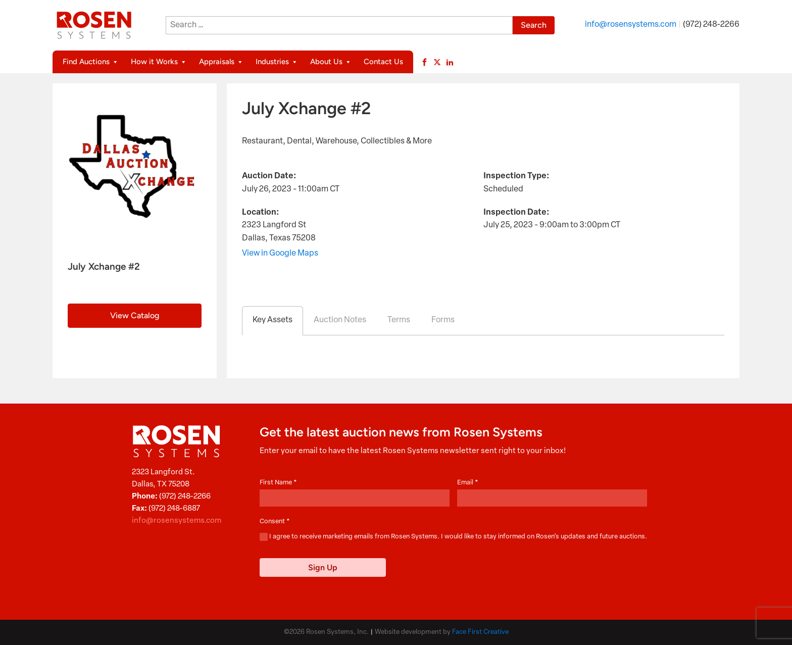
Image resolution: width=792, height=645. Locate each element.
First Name (278, 482)
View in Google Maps (280, 254)
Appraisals (221, 62)
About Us (331, 62)
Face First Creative (480, 632)
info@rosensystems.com (630, 25)
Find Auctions (91, 62)
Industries (277, 62)
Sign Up (322, 567)
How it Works (159, 62)
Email (467, 482)
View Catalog (134, 315)
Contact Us (383, 61)
